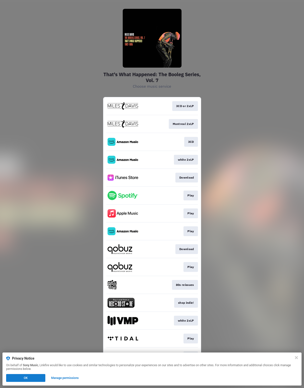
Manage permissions (65, 378)
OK (26, 378)
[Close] (296, 358)
